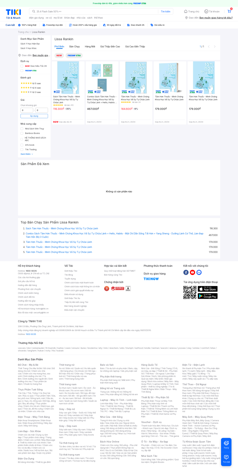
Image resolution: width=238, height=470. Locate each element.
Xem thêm (27, 154)
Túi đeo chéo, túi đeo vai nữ (72, 446)
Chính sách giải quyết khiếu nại (78, 290)
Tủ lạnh (191, 371)
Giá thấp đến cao (110, 46)
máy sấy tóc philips (202, 448)
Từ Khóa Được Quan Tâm (196, 441)
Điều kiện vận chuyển (74, 310)
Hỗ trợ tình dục (41, 450)
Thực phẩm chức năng (33, 437)
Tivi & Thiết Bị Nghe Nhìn (157, 387)
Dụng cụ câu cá (196, 398)
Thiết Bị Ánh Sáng (200, 423)
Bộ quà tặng (113, 458)
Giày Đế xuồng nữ (77, 420)
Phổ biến (59, 46)
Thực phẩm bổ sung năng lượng (201, 407)
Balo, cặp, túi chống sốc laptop (119, 369)
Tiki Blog (68, 275)
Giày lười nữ (83, 418)
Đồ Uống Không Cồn (117, 455)
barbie (60, 348)
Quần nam (77, 388)
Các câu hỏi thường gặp (29, 277)
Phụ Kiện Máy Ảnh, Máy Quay (196, 420)
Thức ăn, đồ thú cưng (33, 409)
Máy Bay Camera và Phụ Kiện (200, 434)
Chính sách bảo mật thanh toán (79, 282)
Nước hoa (28, 450)
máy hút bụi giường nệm (199, 456)
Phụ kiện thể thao (201, 393)
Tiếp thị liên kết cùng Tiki (76, 302)
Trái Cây (22, 393)
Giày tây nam (79, 429)
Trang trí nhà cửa (108, 420)
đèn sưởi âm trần (196, 463)
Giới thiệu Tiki (70, 271)
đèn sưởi (196, 445)
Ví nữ (89, 446)
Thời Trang (166, 368)
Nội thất (113, 425)
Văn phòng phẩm (165, 459)
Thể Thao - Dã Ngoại (194, 384)
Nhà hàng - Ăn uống (156, 431)
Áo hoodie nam (72, 393)
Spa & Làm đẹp (161, 428)
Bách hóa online (155, 381)
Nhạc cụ (122, 433)
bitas (213, 348)
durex (83, 348)
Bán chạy (74, 46)
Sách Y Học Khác (29, 48)
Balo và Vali (107, 364)
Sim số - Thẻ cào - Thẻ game (165, 436)
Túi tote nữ (76, 449)
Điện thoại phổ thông (33, 423)
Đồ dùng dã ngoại (201, 390)
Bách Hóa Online (109, 441)
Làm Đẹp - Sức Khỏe (29, 431)
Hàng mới (90, 46)
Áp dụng (34, 116)
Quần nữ (79, 368)
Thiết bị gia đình (43, 462)
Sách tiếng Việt (148, 459)
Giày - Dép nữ (67, 409)
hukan (41, 350)
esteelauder (38, 348)
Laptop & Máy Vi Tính (163, 384)
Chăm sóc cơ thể (32, 440)
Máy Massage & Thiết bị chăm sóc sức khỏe (36, 441)
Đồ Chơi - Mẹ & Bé (28, 364)
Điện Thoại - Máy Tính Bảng (34, 416)
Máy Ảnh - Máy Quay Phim (197, 416)
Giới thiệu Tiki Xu (72, 298)
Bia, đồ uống (28, 403)
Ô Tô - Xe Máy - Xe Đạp (154, 441)
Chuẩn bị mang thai (33, 384)
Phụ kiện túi (88, 449)
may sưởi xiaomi (197, 453)
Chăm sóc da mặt (26, 435)
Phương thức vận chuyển (29, 289)
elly (100, 348)
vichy (47, 350)
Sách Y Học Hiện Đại (30, 43)
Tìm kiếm (165, 11)
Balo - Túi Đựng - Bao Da (200, 428)
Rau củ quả (28, 395)
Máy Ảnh (207, 436)
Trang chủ (193, 11)
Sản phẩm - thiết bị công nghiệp (160, 385)
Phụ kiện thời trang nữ (110, 380)
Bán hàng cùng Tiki (113, 275)
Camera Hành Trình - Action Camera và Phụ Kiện (200, 425)
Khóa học (166, 425)
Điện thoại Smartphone (29, 420)
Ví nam (62, 458)
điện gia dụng (36, 17)
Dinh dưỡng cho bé (32, 376)
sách (89, 17)
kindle (147, 348)
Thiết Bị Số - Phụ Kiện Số (155, 397)
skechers (113, 348)
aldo (122, 348)
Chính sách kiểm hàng (28, 293)
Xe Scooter (166, 448)
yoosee (182, 348)
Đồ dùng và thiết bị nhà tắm (119, 428)
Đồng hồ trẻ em (130, 394)
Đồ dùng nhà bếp (26, 462)
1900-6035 (31, 271)
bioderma (92, 348)
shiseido (22, 350)
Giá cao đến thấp (135, 46)
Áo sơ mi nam (77, 390)
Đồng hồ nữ (116, 392)
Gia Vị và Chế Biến (114, 450)
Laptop (126, 411)
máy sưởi (186, 445)
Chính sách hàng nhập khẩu (31, 305)
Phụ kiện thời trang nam (117, 381)
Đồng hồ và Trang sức (112, 388)
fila (53, 350)
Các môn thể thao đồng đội (201, 401)
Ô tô (157, 448)
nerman (155, 348)
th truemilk (51, 348)
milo (106, 348)
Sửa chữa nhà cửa (114, 423)
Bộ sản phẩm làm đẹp (35, 451)
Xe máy (150, 448)
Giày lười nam (65, 429)
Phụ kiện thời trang (110, 376)
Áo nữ (61, 368)
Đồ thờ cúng (111, 433)
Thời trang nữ (66, 364)
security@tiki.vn (41, 312)
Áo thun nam (65, 388)
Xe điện (168, 445)
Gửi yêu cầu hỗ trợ (26, 281)
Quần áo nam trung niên (76, 401)
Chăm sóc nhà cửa (35, 411)
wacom (164, 348)
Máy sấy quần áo (197, 379)
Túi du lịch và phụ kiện (116, 368)
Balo (102, 368)
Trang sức (105, 392)
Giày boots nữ (70, 418)
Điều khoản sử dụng (73, 294)
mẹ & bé (58, 17)
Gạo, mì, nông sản (33, 401)
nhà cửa (81, 17)
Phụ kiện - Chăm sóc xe (152, 445)
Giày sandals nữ (75, 415)
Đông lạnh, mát (38, 398)
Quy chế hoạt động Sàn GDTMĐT (120, 271)
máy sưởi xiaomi (203, 455)
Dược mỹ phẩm (44, 453)
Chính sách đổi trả (26, 297)
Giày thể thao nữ (206, 406)
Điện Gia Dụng (26, 458)
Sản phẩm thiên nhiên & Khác (34, 443)
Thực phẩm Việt (42, 395)
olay (189, 348)
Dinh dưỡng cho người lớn (35, 379)
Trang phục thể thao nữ (193, 388)
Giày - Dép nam (68, 426)
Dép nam (73, 432)
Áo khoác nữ (81, 371)
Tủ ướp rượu (212, 379)
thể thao (98, 17)
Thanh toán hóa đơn (150, 425)
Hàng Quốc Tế (149, 364)
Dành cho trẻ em (32, 406)
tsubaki (60, 350)
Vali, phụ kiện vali (129, 371)
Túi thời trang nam (69, 454)
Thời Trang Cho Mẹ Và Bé (30, 368)
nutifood (139, 348)
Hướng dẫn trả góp (27, 301)
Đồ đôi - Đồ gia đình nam (80, 395)
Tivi (189, 376)
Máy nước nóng (200, 376)
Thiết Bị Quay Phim (199, 433)
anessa (173, 348)
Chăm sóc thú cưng (109, 445)
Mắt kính (126, 380)
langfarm (32, 350)
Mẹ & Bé (159, 379)
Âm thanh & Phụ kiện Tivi (194, 368)
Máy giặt (192, 373)
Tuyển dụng (70, 278)
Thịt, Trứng (32, 393)
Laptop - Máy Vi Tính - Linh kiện (118, 400)
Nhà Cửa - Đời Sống (111, 416)
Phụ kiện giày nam (73, 435)
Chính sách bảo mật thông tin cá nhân (82, 286)
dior (29, 348)
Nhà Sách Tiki (149, 456)
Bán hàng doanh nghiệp (75, 306)
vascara (21, 348)
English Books (157, 462)
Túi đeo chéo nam (75, 458)
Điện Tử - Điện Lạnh (193, 364)
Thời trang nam (67, 384)
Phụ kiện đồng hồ (114, 394)
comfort (205, 348)
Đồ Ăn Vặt (110, 453)
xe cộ (49, 17)
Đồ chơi (47, 368)
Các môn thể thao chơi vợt (200, 402)
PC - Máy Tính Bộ (113, 411)
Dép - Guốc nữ (79, 412)
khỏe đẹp (69, 17)
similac (196, 348)
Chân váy (79, 373)
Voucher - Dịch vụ (151, 422)
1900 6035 (31, 334)
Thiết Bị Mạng (116, 409)
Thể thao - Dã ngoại (154, 373)
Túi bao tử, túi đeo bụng (84, 461)
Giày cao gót (65, 412)
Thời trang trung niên (74, 379)
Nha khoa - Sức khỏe (159, 433)
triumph (129, 348)
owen (68, 348)
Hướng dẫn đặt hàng (27, 285)
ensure (75, 348)
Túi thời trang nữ (68, 443)
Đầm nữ (69, 368)
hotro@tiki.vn (42, 308)
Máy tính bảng (31, 425)
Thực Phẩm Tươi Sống (30, 389)
